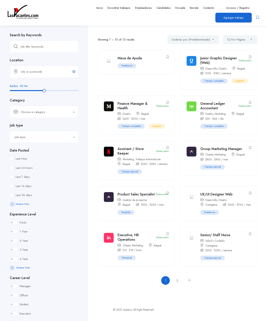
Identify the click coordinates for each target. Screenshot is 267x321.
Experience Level (23, 214)
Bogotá (240, 154)
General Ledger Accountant (212, 106)
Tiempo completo (214, 81)
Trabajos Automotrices (148, 159)
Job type (16, 125)
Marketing (220, 114)
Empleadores (143, 8)
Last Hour (21, 158)
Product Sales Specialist (136, 194)
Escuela (180, 8)
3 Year (24, 250)
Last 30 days (24, 195)
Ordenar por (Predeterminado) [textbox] (191, 39)
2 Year (24, 241)
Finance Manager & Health (133, 106)
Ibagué (241, 69)
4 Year (24, 259)
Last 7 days (23, 177)
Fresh (23, 222)
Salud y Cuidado (215, 241)
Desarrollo (211, 69)
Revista (194, 8)
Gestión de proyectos (135, 200)
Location (16, 60)
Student (24, 304)
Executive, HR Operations (128, 237)
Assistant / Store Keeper (131, 151)
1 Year (24, 231)
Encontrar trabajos (119, 8)
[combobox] (44, 112)
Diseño (223, 69)
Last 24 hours (24, 168)
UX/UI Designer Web (216, 194)
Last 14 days (23, 186)
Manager (25, 286)
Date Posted (19, 150)
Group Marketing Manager (221, 148)
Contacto (208, 8)
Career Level (20, 278)
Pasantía (125, 212)
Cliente (209, 154)
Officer (24, 295)
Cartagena (211, 205)
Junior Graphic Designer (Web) (218, 60)
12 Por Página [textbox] (236, 39)
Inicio (99, 8)
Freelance (126, 65)
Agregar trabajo (233, 17)
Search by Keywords (26, 35)
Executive (25, 313)
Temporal (126, 258)
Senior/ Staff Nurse (215, 235)
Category (17, 100)
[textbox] (41, 112)
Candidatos (163, 8)
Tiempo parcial (129, 171)
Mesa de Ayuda (130, 58)
